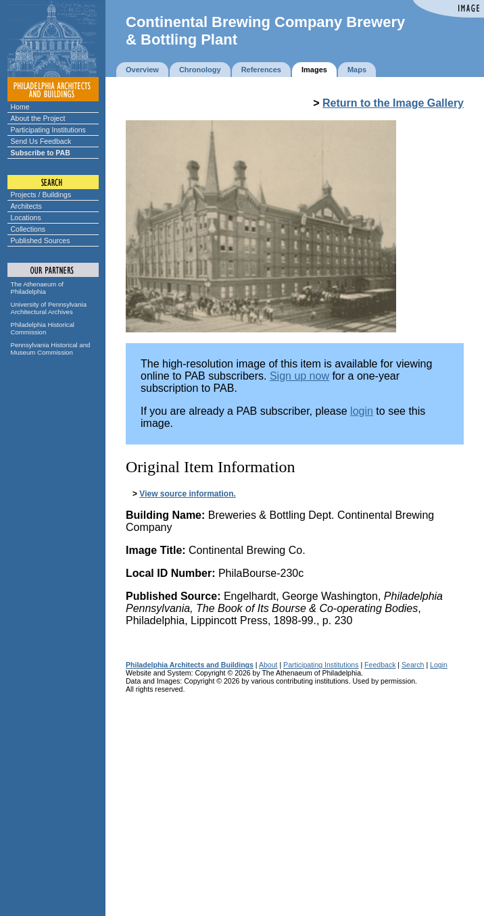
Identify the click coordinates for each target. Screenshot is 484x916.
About (268, 665)
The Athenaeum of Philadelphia (37, 287)
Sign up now (299, 376)
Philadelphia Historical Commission (42, 328)
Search (413, 665)
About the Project (38, 118)
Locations (26, 217)
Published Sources (40, 240)
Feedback (379, 665)
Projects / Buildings (41, 194)
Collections (28, 229)
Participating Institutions (48, 130)
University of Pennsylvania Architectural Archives (49, 308)
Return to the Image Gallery (393, 103)
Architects (26, 206)
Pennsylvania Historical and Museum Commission (51, 348)
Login (438, 665)
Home (20, 107)
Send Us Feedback (41, 141)
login (361, 411)
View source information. (187, 494)
